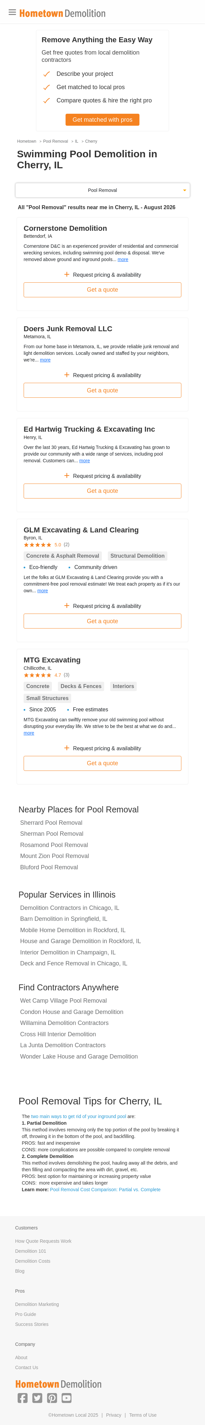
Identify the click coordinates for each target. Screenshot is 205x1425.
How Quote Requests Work (43, 1241)
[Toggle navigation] (12, 12)
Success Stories (32, 1324)
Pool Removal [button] (102, 190)
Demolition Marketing (37, 1304)
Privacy (113, 1415)
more (123, 259)
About (21, 1357)
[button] (22, 1397)
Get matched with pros (102, 119)
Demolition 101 (30, 1251)
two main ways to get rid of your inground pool (78, 1116)
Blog (20, 1271)
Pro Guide (25, 1314)
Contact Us (26, 1367)
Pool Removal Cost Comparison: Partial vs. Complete (105, 1189)
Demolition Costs (33, 1261)
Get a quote (102, 289)
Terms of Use (142, 1415)
